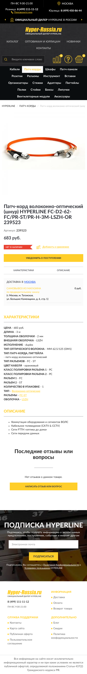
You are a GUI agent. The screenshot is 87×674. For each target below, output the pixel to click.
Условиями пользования (37, 568)
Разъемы (33, 76)
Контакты (43, 48)
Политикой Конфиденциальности (61, 565)
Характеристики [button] (23, 270)
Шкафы (50, 69)
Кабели (15, 69)
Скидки (57, 628)
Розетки (17, 76)
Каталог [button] (13, 41)
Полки (21, 89)
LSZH (25, 399)
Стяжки (38, 83)
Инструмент (51, 76)
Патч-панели (68, 69)
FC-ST (23, 395)
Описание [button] (63, 270)
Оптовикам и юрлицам (42, 41)
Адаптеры (54, 83)
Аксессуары (62, 96)
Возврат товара (62, 608)
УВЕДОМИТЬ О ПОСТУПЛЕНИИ (43, 258)
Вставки (70, 76)
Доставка (59, 597)
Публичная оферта (21, 634)
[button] (21, 12)
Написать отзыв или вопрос (43, 486)
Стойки (36, 89)
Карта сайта (17, 628)
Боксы (49, 89)
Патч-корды (32, 69)
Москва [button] (30, 282)
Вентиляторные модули (33, 96)
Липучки (64, 89)
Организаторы (18, 83)
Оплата (57, 603)
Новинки (73, 41)
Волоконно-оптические (26, 391)
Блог (56, 623)
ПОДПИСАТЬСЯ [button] (43, 556)
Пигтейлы (72, 83)
